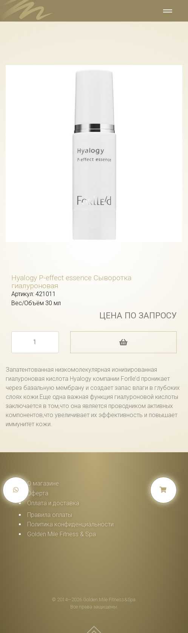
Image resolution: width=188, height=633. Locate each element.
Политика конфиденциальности (70, 524)
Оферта (37, 493)
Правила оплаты (49, 514)
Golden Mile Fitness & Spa (61, 534)
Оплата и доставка (53, 503)
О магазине (43, 483)
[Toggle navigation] (167, 12)
